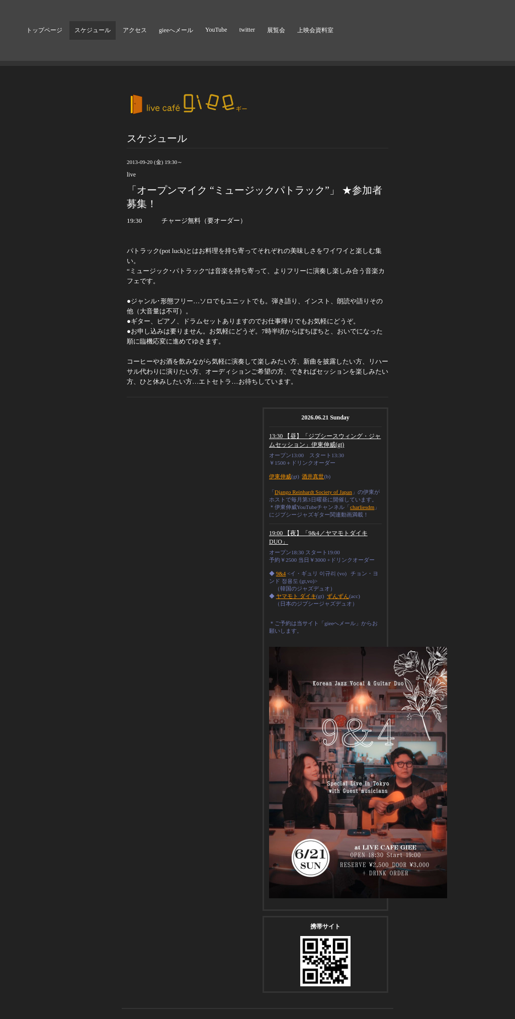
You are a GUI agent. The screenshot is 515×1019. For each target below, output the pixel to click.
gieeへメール (176, 30)
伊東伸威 (280, 476)
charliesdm (362, 507)
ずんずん (338, 596)
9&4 (281, 573)
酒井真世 (313, 476)
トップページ (44, 30)
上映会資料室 (315, 30)
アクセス (135, 30)
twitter (247, 29)
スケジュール (92, 30)
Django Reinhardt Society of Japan (313, 492)
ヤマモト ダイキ (296, 596)
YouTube (216, 29)
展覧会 (276, 30)
